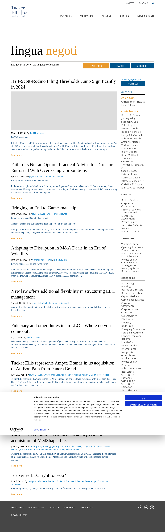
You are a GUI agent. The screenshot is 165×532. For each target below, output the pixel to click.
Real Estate (127, 371)
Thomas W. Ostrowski (127, 160)
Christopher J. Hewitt (54, 176)
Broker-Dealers (129, 200)
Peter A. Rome (71, 412)
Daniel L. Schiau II (60, 303)
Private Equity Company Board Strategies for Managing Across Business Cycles (130, 265)
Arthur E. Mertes (130, 141)
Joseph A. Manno (73, 374)
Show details (40, 527)
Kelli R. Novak (72, 449)
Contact (133, 83)
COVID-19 (126, 312)
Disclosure (127, 319)
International (128, 348)
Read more (16, 155)
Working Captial (130, 243)
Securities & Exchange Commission (128, 377)
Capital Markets (130, 296)
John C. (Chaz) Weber (132, 187)
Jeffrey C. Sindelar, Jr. (132, 180)
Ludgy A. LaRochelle (41, 303)
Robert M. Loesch (87, 412)
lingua (44, 50)
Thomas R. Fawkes (75, 481)
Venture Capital (130, 231)
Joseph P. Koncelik (131, 131)
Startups (126, 399)
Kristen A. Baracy (130, 115)
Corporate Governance (127, 205)
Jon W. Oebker (129, 151)
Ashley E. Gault (89, 374)
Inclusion (124, 15)
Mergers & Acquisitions (128, 217)
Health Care (127, 342)
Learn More (96, 65)
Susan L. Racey (129, 170)
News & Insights (145, 15)
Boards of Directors (132, 289)
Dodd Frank (127, 325)
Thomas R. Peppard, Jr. (132, 166)
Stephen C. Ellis (129, 121)
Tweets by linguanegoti (131, 79)
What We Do (86, 15)
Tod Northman (37, 133)
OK (143, 496)
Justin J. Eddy (59, 449)
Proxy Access (128, 365)
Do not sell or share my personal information (143, 502)
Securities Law (129, 390)
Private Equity (129, 221)
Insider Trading (129, 345)
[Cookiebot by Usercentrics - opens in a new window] (16, 527)
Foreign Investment (132, 332)
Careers (130, 3)
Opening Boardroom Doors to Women (132, 249)
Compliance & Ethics (132, 299)
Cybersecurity (129, 315)
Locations (143, 3)
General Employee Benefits (131, 337)
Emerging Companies (133, 329)
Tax (123, 403)
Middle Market (129, 358)
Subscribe (142, 65)
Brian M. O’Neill (129, 155)
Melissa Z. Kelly (129, 128)
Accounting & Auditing (128, 285)
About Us (106, 15)
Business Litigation (132, 292)
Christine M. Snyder (42, 449)
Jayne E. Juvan (36, 176)
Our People (66, 15)
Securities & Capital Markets (132, 227)
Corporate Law (129, 309)
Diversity (126, 322)
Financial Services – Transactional (132, 211)
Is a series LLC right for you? (38, 475)
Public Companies (131, 368)
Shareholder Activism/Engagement (133, 395)
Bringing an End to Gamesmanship (43, 207)
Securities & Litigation (128, 385)
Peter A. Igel (103, 374)
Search (120, 65)
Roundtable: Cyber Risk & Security (131, 255)
